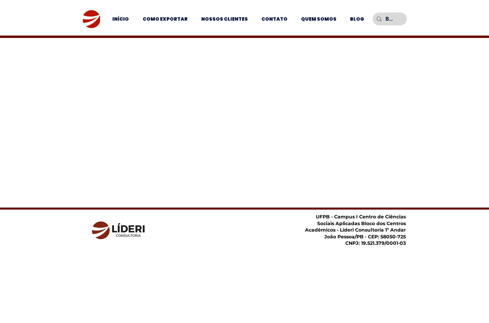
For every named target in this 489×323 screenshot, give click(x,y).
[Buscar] (389, 19)
